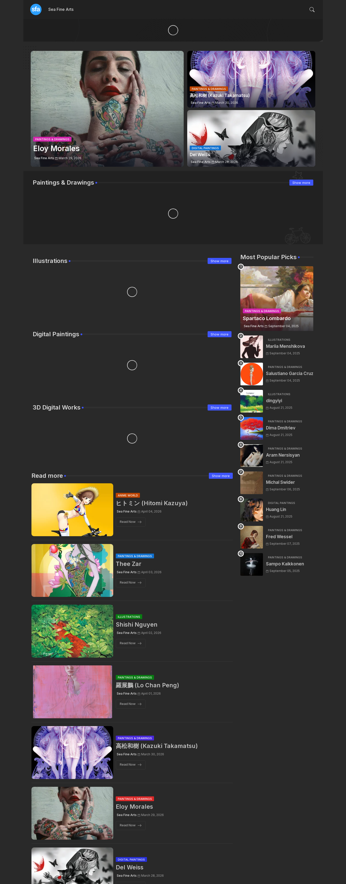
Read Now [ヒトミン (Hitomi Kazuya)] (128, 522)
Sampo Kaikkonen (285, 563)
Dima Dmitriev (280, 427)
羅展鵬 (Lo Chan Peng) (147, 685)
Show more (301, 183)
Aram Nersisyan (283, 455)
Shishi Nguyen (137, 624)
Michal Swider (280, 482)
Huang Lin (276, 509)
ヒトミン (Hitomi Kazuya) (152, 503)
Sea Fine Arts (60, 9)
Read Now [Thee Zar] (128, 583)
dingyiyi (274, 400)
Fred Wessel (279, 536)
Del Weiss (129, 867)
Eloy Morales (134, 806)
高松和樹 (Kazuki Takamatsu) (157, 746)
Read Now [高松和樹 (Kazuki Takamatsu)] (128, 765)
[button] (312, 10)
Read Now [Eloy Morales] (128, 825)
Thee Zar (128, 563)
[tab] (60, 9)
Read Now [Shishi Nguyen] (128, 643)
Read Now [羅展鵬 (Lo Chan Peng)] (128, 704)
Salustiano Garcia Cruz (289, 373)
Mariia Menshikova (285, 346)
